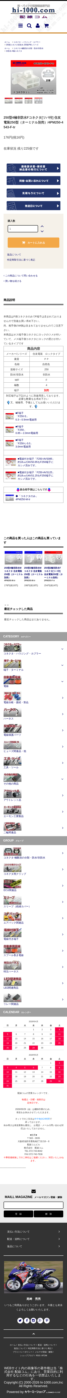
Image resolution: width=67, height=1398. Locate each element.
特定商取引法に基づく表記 (21, 259)
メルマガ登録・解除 (44, 1352)
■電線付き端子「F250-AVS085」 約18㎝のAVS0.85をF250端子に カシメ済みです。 (36, 462)
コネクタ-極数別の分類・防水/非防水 (28, 48)
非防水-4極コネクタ (14, 51)
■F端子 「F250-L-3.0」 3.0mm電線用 (24, 443)
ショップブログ (27, 1355)
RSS (38, 1355)
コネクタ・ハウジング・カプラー (27, 42)
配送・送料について (47, 1345)
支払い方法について (27, 1345)
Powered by (33, 1392)
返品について (14, 254)
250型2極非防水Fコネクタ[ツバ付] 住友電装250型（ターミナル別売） (53, 573)
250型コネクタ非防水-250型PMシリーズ (22, 45)
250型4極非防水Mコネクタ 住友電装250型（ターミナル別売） (13, 573)
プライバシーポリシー (23, 1352)
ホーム (7, 42)
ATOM (44, 1355)
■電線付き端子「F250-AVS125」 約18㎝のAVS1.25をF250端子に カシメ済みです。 (36, 475)
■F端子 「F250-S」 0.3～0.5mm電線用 (26, 416)
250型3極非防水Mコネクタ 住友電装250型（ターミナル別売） (33, 573)
